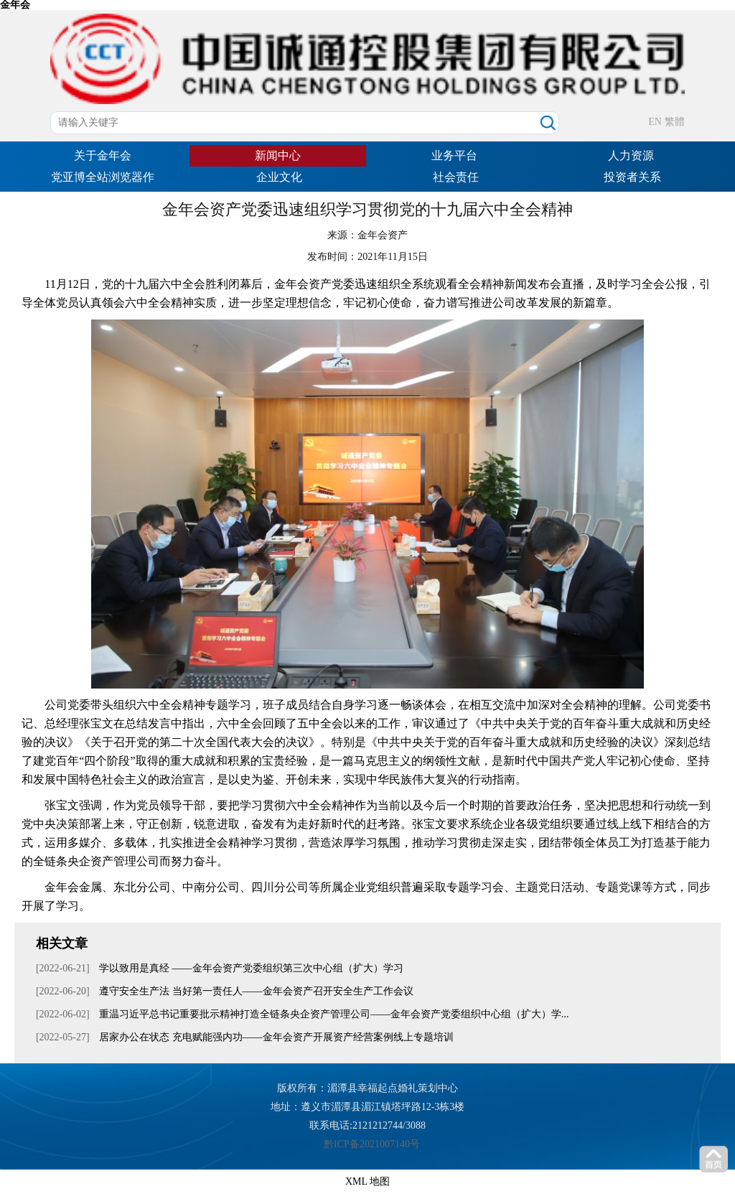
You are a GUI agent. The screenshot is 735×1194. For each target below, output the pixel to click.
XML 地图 (367, 1181)
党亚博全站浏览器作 (102, 177)
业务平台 (454, 155)
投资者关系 (632, 177)
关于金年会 (102, 155)
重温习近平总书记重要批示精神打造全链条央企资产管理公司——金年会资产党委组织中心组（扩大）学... (333, 1014)
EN (655, 121)
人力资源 (631, 155)
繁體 (675, 121)
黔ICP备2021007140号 (372, 1144)
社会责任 (456, 177)
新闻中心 (278, 155)
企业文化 (279, 177)
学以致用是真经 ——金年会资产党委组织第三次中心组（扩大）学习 (250, 968)
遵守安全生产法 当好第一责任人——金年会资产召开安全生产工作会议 (255, 991)
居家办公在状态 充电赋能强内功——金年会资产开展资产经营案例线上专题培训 (275, 1037)
